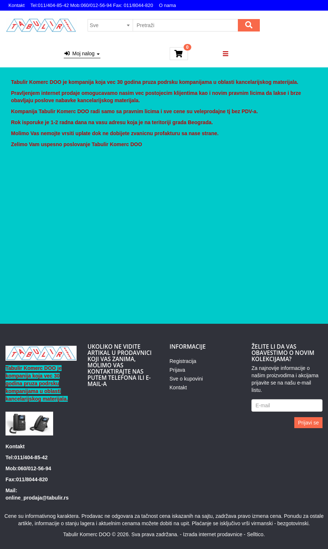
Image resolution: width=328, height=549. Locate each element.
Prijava (177, 370)
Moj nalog (82, 53)
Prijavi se (308, 423)
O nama (167, 5)
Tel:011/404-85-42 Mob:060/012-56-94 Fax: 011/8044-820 (91, 5)
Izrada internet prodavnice (212, 534)
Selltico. (256, 534)
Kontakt (16, 5)
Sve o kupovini (186, 379)
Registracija (183, 361)
